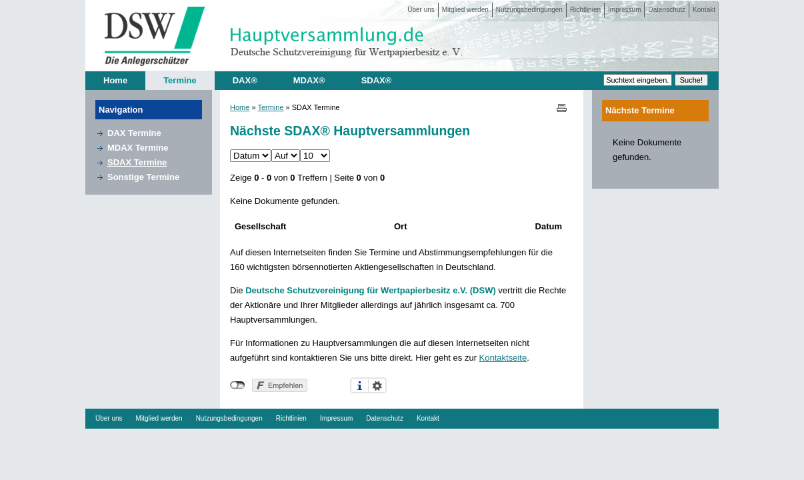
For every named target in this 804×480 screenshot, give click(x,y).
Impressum (624, 9)
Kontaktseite (503, 358)
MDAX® (309, 80)
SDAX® (376, 80)
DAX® (245, 80)
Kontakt (704, 9)
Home (115, 80)
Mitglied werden (465, 9)
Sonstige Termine (143, 177)
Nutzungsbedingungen (529, 9)
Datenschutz (666, 9)
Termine (180, 80)
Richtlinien (585, 9)
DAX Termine (134, 133)
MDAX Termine (138, 148)
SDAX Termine (137, 162)
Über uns (421, 9)
